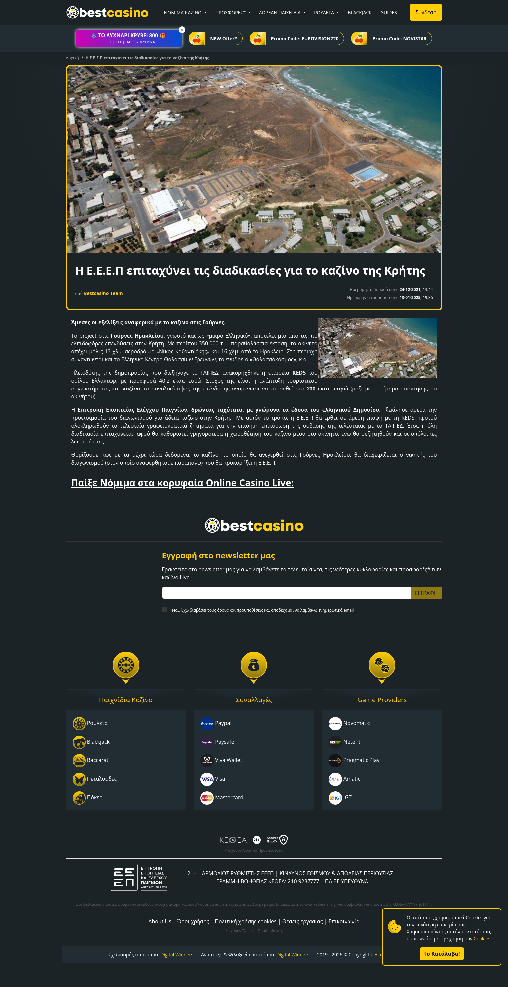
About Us (159, 921)
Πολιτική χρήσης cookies (245, 921)
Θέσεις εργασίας (302, 921)
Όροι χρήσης (193, 921)
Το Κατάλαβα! (442, 953)
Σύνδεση (425, 12)
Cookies (482, 938)
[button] (129, 38)
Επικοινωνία (344, 921)
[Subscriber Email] (286, 593)
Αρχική (72, 58)
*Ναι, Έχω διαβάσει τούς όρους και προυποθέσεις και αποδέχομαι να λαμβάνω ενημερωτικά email (262, 610)
